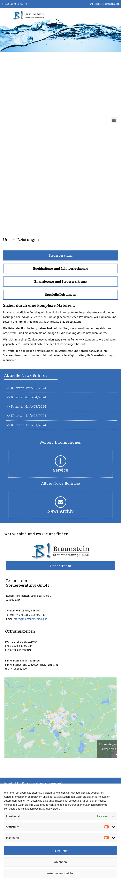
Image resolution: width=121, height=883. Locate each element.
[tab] (60, 255)
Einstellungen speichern (60, 873)
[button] (114, 120)
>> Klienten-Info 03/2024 (26, 406)
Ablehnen (60, 862)
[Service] (60, 461)
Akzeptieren (60, 851)
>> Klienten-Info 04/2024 (26, 397)
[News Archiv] (60, 502)
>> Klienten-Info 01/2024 (26, 425)
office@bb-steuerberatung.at (104, 3)
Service (60, 470)
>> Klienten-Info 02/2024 (26, 416)
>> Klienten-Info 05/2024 (26, 388)
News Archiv (60, 511)
